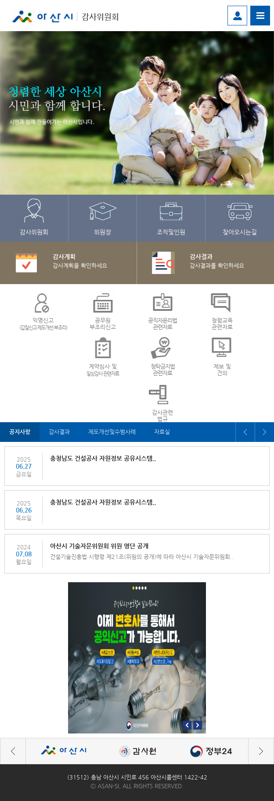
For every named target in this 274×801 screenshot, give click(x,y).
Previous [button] (245, 432)
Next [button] (264, 432)
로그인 (237, 15)
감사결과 (61, 431)
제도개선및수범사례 (117, 431)
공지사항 (20, 431)
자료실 (170, 431)
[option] (137, 113)
